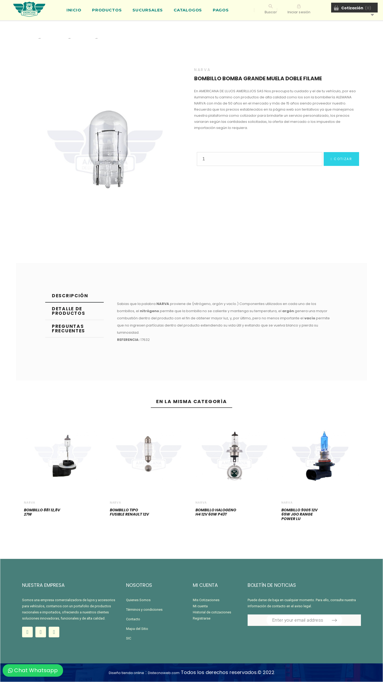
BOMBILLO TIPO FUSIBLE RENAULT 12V (129, 512)
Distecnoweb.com (164, 672)
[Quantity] (259, 159)
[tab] (74, 296)
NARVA (202, 70)
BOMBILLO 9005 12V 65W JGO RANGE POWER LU (299, 514)
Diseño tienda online (126, 672)
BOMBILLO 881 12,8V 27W (42, 512)
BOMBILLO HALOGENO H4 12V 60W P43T (215, 512)
